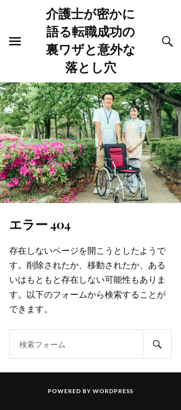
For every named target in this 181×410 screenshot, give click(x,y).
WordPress (113, 391)
